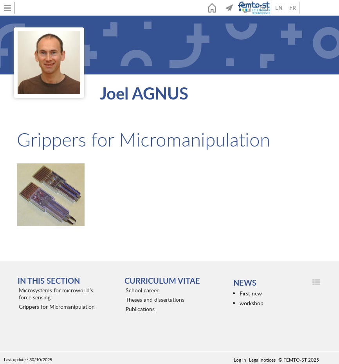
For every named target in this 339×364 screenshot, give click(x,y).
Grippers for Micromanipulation (57, 306)
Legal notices (262, 360)
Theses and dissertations (155, 299)
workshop (251, 303)
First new (251, 293)
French (292, 8)
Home (212, 8)
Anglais (279, 8)
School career (142, 290)
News (229, 8)
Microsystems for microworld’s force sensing (56, 293)
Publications (140, 309)
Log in (240, 360)
